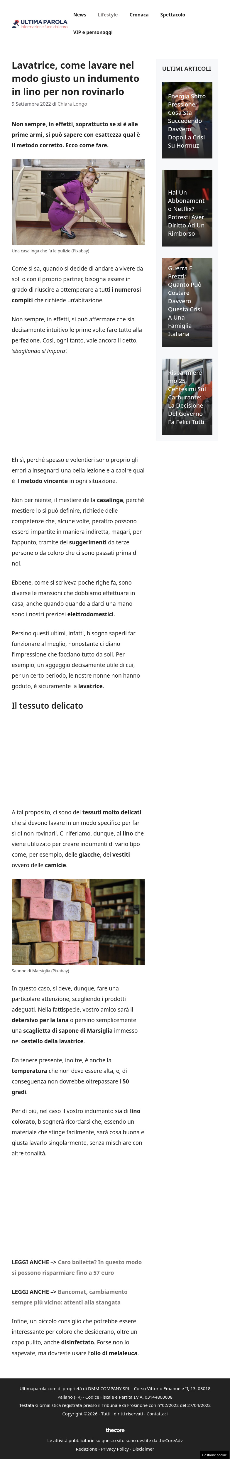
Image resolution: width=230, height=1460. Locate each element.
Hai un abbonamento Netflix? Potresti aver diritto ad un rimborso (186, 212)
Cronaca (139, 14)
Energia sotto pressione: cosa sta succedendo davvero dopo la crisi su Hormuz (187, 120)
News (79, 14)
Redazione (86, 1449)
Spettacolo (172, 14)
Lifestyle (108, 14)
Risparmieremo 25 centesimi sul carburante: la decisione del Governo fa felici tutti (187, 397)
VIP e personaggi (93, 32)
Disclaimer (143, 1449)
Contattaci (157, 1414)
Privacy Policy (115, 1449)
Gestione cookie (214, 1455)
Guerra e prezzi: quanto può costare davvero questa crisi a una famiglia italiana (185, 301)
